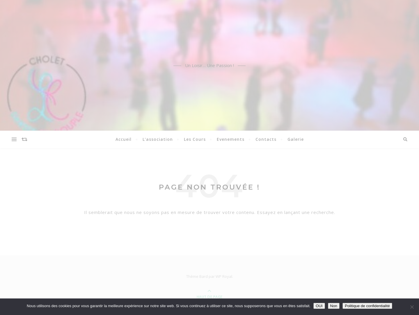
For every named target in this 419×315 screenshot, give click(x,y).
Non (333, 306)
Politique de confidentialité (367, 306)
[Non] (412, 307)
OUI (319, 306)
